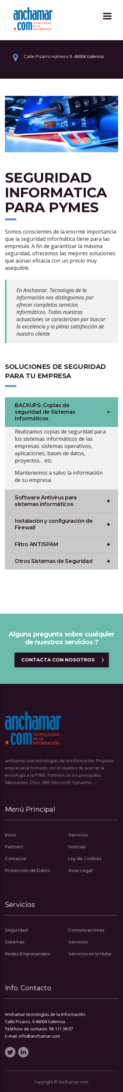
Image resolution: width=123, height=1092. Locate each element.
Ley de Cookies (84, 858)
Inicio (10, 834)
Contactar (16, 858)
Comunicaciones (86, 930)
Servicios (78, 834)
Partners (14, 846)
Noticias (76, 846)
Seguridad (16, 930)
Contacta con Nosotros (63, 660)
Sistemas (14, 941)
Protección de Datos (27, 870)
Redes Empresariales (27, 953)
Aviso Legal (80, 870)
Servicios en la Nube (90, 953)
